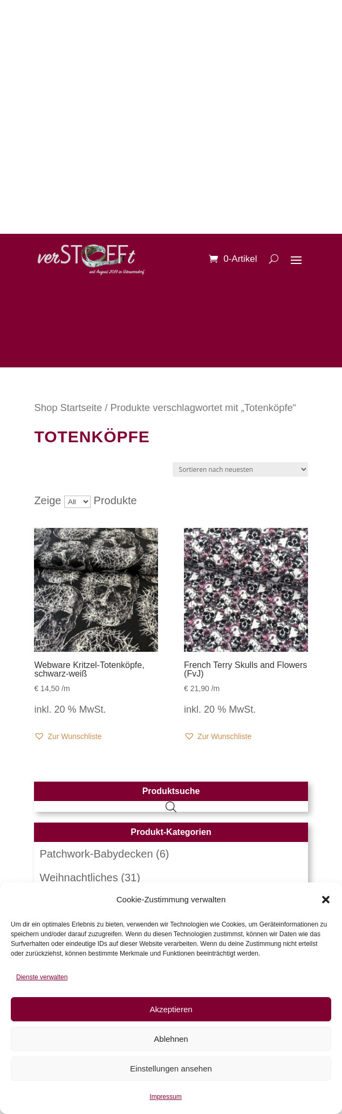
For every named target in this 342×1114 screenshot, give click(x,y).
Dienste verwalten (41, 977)
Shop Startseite (68, 407)
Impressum (165, 1097)
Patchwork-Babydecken (96, 854)
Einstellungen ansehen (171, 1068)
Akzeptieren (170, 1009)
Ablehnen (171, 1038)
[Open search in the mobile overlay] (171, 806)
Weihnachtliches (78, 877)
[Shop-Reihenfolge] (240, 469)
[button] (325, 899)
